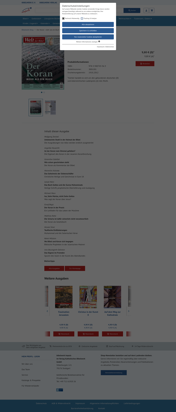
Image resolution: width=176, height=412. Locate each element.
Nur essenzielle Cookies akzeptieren (88, 37)
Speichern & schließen (88, 30)
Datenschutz (110, 47)
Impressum (100, 47)
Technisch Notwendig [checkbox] (72, 18)
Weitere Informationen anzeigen (88, 42)
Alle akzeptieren (88, 24)
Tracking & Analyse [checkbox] (90, 18)
